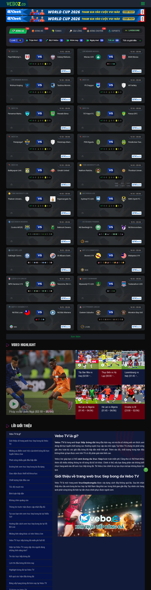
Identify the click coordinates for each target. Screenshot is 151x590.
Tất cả (113, 40)
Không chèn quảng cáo (18, 500)
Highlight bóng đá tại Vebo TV (21, 569)
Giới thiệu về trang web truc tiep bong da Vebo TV (28, 442)
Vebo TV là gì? (15, 434)
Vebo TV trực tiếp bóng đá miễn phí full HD (27, 540)
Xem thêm (75, 336)
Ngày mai (95, 40)
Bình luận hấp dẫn (16, 493)
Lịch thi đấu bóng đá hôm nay (21, 563)
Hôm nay (75, 40)
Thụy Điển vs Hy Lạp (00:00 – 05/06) (109, 374)
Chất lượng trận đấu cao (19, 480)
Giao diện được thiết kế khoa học (23, 473)
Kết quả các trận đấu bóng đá (21, 576)
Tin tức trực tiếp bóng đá (19, 556)
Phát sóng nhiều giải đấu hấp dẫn (23, 460)
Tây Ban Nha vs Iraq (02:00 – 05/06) (85, 374)
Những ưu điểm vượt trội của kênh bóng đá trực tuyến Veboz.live (29, 452)
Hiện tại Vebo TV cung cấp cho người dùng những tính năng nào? (27, 549)
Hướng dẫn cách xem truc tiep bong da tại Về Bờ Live (28, 525)
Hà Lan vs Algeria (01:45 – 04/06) (110, 409)
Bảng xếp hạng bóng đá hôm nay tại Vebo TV (28, 583)
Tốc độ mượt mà (16, 487)
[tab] (18, 31)
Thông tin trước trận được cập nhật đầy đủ (27, 507)
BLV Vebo (54, 40)
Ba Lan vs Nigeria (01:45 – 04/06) (86, 409)
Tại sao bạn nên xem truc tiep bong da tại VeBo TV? (29, 515)
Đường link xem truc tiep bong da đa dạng (26, 466)
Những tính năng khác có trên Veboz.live (26, 533)
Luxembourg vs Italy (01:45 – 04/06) (132, 374)
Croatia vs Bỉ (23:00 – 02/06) (132, 409)
